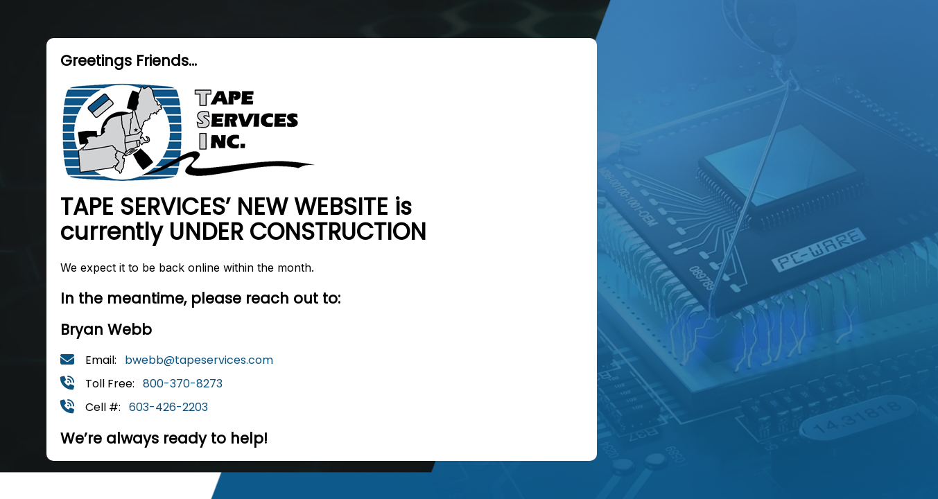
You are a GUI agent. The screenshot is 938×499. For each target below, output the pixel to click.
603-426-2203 (168, 407)
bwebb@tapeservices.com (199, 360)
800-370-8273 (183, 384)
